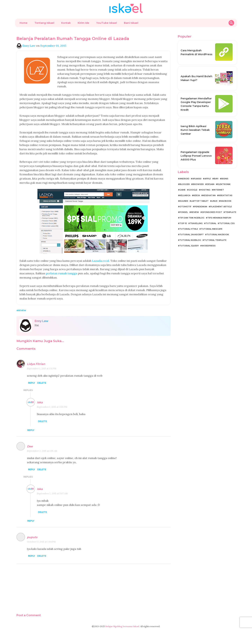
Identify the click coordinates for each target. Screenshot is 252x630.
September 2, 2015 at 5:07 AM (52, 493)
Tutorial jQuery (189, 245)
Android (184, 178)
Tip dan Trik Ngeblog (192, 218)
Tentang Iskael (44, 22)
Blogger (185, 184)
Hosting (205, 190)
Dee (30, 446)
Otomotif (185, 206)
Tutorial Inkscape (211, 229)
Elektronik (223, 184)
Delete (41, 383)
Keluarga (185, 195)
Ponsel (184, 212)
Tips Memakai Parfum (219, 218)
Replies (28, 390)
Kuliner (184, 201)
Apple (207, 178)
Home (23, 22)
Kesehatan (209, 195)
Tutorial (211, 223)
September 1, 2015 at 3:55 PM (52, 406)
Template (230, 212)
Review (22, 310)
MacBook (225, 201)
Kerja (196, 195)
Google (192, 190)
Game (183, 190)
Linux (214, 201)
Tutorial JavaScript (192, 234)
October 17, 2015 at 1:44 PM (41, 541)
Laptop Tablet (200, 201)
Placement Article (221, 206)
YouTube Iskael (106, 22)
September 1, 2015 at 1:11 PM (41, 368)
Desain (210, 184)
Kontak (66, 22)
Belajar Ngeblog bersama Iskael (122, 626)
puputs (32, 537)
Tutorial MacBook (218, 234)
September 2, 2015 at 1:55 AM (42, 450)
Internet (218, 190)
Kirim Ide (83, 22)
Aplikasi (196, 178)
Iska (40, 402)
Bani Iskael (131, 22)
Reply (31, 383)
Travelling (196, 223)
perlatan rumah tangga (61, 273)
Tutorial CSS (227, 223)
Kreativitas (225, 195)
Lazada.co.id (100, 260)
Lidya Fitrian (36, 364)
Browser (198, 184)
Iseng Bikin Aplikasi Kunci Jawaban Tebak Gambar (195, 130)
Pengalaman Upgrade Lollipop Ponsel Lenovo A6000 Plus (196, 156)
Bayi (216, 178)
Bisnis (224, 178)
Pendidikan (200, 206)
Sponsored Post (212, 212)
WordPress (209, 245)
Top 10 (183, 223)
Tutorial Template (215, 240)
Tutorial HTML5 (189, 229)
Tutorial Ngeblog (190, 240)
